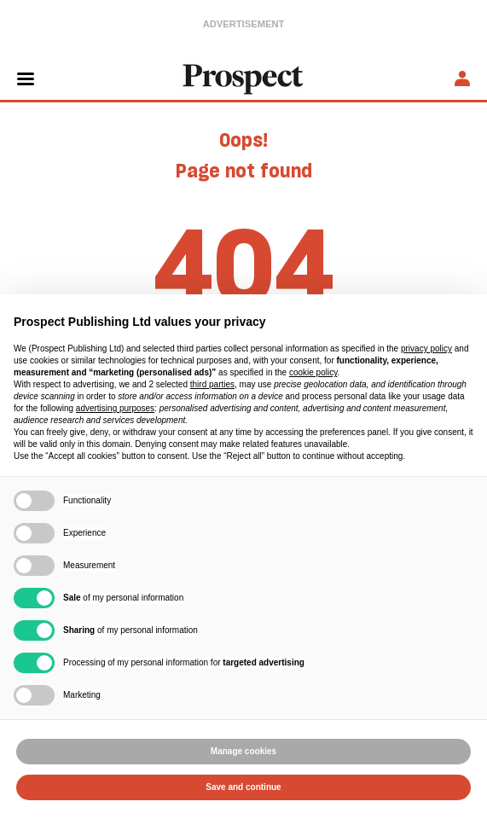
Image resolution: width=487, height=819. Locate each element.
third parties (212, 384)
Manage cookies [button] (243, 751)
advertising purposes (115, 408)
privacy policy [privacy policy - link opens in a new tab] (426, 348)
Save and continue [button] (243, 787)
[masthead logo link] (244, 77)
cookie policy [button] (313, 372)
